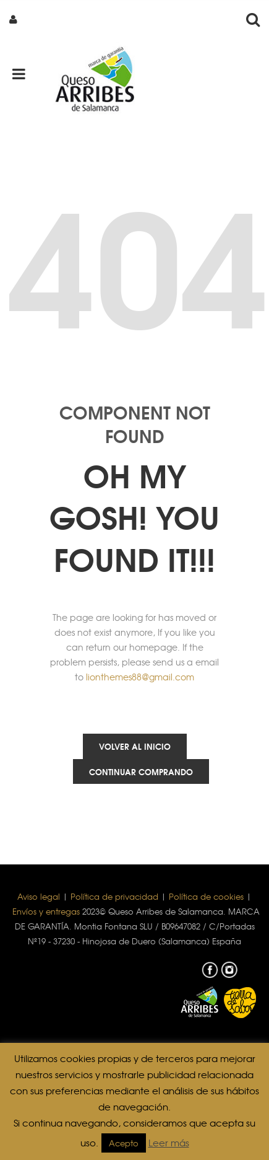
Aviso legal (38, 896)
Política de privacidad (114, 896)
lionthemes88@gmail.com (140, 676)
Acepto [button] (124, 1143)
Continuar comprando (141, 771)
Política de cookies (206, 896)
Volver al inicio (135, 746)
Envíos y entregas (46, 911)
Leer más (168, 1142)
